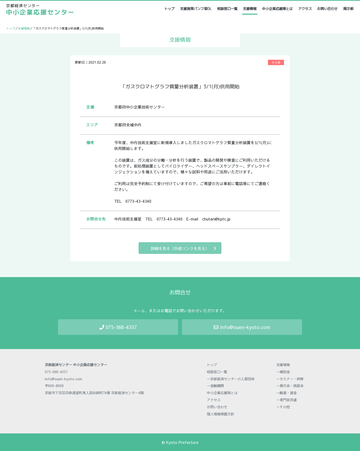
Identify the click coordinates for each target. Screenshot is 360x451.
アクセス (305, 8)
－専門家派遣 (286, 399)
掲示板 (348, 8)
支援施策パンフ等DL (196, 8)
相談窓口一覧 (227, 8)
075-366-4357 (118, 327)
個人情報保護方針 (220, 413)
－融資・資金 (286, 392)
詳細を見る (183, 248)
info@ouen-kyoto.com (242, 327)
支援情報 (249, 8)
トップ (169, 8)
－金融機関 (215, 385)
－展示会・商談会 (289, 385)
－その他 (283, 406)
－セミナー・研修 (289, 378)
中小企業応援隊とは (277, 8)
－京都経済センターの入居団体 (231, 378)
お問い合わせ (327, 8)
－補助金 (283, 371)
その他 (276, 62)
